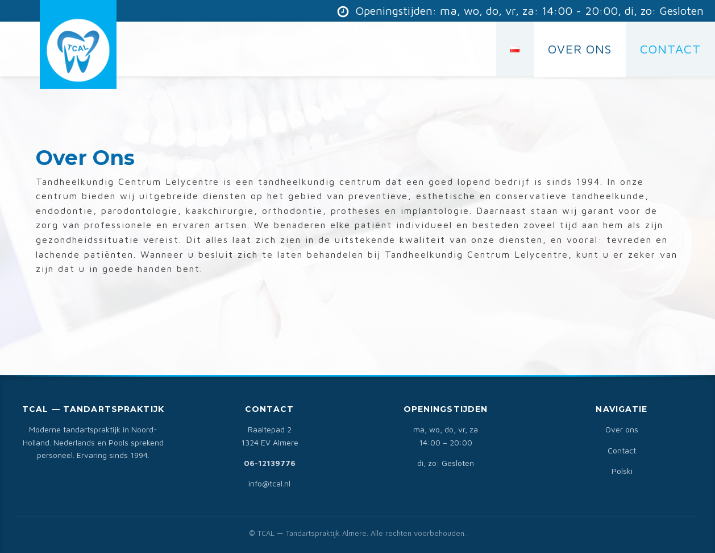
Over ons (621, 429)
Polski (622, 471)
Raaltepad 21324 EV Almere (269, 435)
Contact (622, 450)
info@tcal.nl (269, 483)
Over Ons (580, 49)
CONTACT (670, 49)
